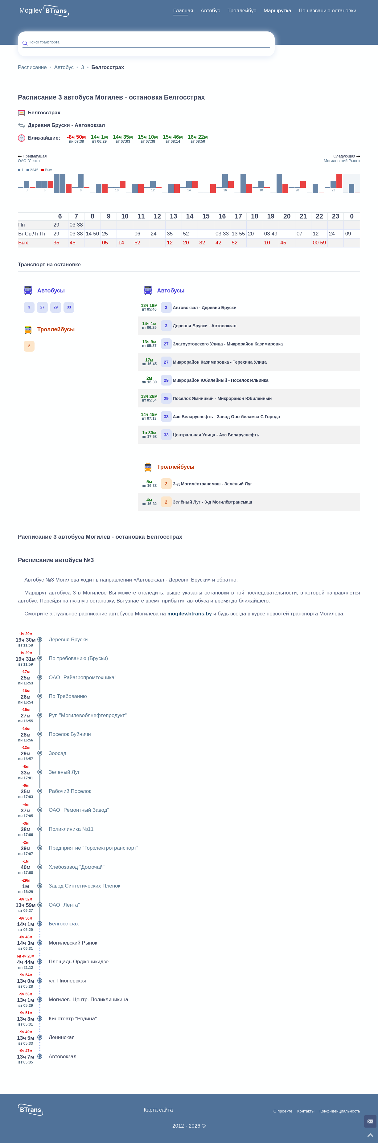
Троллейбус (242, 11)
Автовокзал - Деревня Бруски (189, 307)
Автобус (210, 11)
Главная (183, 11)
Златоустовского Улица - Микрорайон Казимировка (212, 343)
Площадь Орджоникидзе (63, 962)
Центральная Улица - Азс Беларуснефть (200, 434)
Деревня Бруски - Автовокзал (66, 125)
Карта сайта (158, 1110)
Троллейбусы (49, 329)
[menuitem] (183, 11)
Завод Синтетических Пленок (69, 886)
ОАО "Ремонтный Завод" (63, 810)
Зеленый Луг (49, 772)
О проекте (282, 1111)
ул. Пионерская (52, 981)
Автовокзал (47, 1057)
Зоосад (42, 753)
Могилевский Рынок (57, 943)
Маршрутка (277, 11)
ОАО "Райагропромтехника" (67, 678)
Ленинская (46, 1038)
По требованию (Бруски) (63, 658)
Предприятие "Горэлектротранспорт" (78, 848)
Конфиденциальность (339, 1111)
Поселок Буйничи (54, 734)
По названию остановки (327, 11)
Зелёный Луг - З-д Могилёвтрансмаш (197, 501)
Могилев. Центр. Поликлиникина (73, 1000)
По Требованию (52, 696)
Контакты (305, 1111)
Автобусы (44, 290)
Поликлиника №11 (56, 829)
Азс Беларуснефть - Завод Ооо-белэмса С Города (211, 416)
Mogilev (30, 10)
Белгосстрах (44, 113)
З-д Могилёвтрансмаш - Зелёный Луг (197, 483)
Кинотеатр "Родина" (57, 1019)
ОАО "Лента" (49, 905)
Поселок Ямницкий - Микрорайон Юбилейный (207, 398)
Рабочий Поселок (54, 791)
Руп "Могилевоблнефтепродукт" (72, 716)
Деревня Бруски (53, 640)
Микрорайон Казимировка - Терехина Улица (204, 362)
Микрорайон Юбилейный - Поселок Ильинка (205, 380)
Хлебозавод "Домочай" (61, 867)
